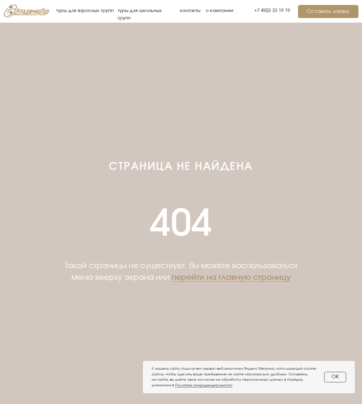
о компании (219, 10)
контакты (190, 10)
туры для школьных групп (140, 14)
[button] (328, 11)
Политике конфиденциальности (203, 385)
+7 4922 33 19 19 (272, 10)
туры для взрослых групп (85, 10)
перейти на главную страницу (231, 277)
